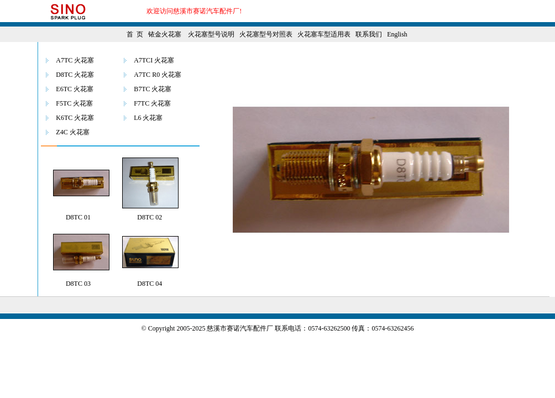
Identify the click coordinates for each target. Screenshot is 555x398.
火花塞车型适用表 (323, 34)
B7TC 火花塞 (152, 89)
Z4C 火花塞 (72, 132)
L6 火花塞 (148, 118)
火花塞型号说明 (211, 34)
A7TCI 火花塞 (154, 60)
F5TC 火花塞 (74, 103)
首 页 (135, 34)
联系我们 (368, 34)
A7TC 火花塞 (75, 60)
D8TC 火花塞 (75, 74)
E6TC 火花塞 (74, 89)
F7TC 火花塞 (152, 103)
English (397, 34)
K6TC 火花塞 (75, 118)
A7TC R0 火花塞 (157, 74)
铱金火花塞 (164, 34)
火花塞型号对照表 (265, 34)
